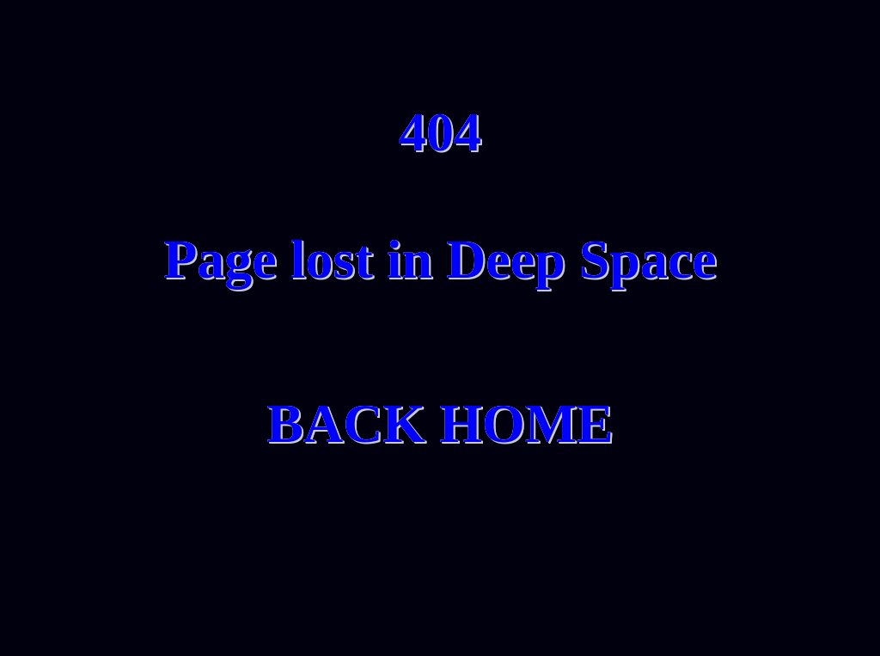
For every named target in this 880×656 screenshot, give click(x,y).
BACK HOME (440, 423)
